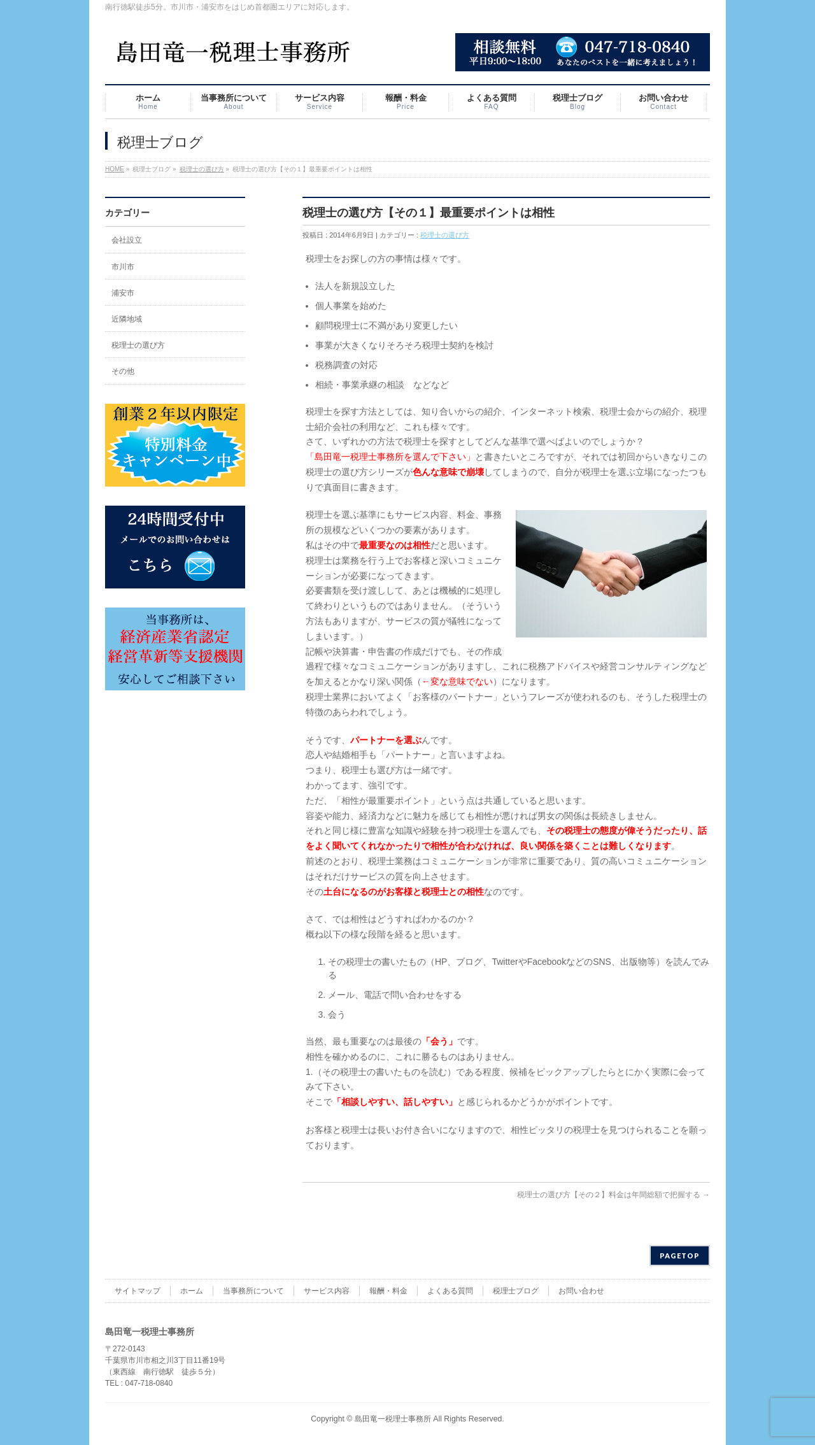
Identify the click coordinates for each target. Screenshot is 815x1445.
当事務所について (253, 1290)
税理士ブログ (516, 1290)
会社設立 (126, 240)
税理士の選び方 (202, 169)
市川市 (122, 266)
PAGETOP (680, 1255)
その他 (122, 371)
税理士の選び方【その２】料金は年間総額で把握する (613, 1194)
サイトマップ (137, 1290)
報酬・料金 (388, 1290)
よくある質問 (450, 1290)
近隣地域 (126, 319)
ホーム (191, 1290)
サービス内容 (327, 1290)
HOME (114, 169)
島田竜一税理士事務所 (393, 1418)
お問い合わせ (581, 1290)
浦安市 (122, 292)
